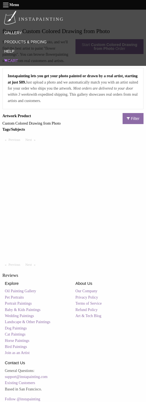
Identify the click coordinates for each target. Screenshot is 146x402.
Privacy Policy (86, 297)
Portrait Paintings (18, 303)
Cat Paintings (15, 334)
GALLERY (13, 33)
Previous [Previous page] (16, 139)
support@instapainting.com (26, 377)
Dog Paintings (16, 328)
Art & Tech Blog (88, 316)
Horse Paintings (17, 341)
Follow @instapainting (22, 399)
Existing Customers (20, 383)
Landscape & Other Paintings (27, 322)
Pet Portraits (14, 297)
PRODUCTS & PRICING (25, 42)
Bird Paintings (16, 347)
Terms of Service (88, 303)
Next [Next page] (31, 139)
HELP (9, 51)
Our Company (86, 291)
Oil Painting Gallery (20, 291)
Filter (133, 118)
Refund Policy (86, 310)
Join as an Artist (17, 353)
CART (11, 60)
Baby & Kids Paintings (23, 310)
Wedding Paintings (19, 316)
